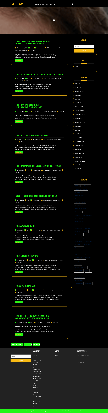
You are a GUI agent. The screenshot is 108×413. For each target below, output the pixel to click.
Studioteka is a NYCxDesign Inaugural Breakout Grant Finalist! (38, 166)
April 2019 (78, 134)
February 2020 (79, 118)
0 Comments (40, 48)
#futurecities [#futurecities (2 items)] (79, 222)
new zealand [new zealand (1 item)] (79, 270)
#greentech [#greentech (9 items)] (78, 228)
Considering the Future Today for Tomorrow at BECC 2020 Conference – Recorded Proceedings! (32, 317)
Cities (42, 4)
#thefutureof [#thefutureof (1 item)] (79, 241)
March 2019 (78, 138)
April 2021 (78, 103)
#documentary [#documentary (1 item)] (87, 215)
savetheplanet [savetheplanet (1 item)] (79, 277)
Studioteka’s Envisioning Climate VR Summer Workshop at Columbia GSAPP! (28, 106)
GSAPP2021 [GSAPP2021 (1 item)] (78, 264)
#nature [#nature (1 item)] (77, 231)
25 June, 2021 (20, 78)
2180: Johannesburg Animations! (26, 256)
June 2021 (78, 95)
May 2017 (77, 165)
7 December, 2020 (22, 322)
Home (37, 4)
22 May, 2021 (20, 200)
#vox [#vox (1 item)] (87, 251)
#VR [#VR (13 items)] (86, 254)
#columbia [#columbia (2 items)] (78, 212)
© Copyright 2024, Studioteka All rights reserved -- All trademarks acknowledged (49, 411)
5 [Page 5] (31, 345)
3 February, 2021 (21, 260)
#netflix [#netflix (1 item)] (85, 231)
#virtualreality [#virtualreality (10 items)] (79, 251)
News (46, 4)
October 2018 (79, 146)
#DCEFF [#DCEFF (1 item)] (86, 212)
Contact (53, 4)
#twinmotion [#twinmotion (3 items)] (87, 244)
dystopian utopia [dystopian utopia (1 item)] (80, 261)
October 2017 (79, 157)
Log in (76, 66)
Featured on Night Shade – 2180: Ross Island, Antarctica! (36, 196)
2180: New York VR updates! (25, 226)
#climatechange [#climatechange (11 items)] (80, 202)
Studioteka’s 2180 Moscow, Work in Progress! (31, 135)
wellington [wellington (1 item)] (88, 283)
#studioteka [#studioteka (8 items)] (78, 235)
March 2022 (78, 87)
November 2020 (80, 114)
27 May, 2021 (20, 170)
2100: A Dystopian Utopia (53, 48)
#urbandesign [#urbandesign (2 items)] (79, 248)
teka (32, 48)
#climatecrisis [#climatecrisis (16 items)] (79, 205)
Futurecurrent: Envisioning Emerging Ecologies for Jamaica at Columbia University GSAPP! (32, 42)
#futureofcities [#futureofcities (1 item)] (79, 225)
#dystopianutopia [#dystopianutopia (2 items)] (80, 218)
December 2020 (80, 111)
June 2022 (78, 83)
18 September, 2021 (22, 48)
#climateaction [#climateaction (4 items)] (79, 195)
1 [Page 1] (22, 345)
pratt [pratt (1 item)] (87, 270)
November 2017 (79, 153)
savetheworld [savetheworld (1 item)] (79, 280)
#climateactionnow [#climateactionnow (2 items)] (81, 199)
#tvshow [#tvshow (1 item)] (77, 244)
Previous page (16, 344)
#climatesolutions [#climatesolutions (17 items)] (80, 208)
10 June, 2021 (20, 139)
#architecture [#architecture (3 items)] (85, 186)
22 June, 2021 (20, 111)
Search (84, 51)
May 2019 (77, 130)
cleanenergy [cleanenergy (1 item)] (78, 257)
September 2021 (80, 91)
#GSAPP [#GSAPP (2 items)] (87, 228)
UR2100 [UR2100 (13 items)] (88, 280)
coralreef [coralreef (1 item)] (88, 257)
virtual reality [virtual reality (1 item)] (79, 283)
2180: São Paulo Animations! (25, 286)
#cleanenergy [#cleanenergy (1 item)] (79, 192)
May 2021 (77, 99)
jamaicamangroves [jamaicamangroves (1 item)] (80, 267)
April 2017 (78, 169)
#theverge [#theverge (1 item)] (89, 241)
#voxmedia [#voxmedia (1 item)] (78, 254)
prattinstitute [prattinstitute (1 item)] (79, 274)
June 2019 (78, 126)
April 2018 (78, 149)
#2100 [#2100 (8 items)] (77, 186)
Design (60, 139)
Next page (36, 344)
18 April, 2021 (20, 230)
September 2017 (80, 161)
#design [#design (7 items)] (77, 215)
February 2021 (79, 107)
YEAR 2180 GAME (17, 4)
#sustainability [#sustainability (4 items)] (79, 238)
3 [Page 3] (27, 345)
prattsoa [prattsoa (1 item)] (88, 274)
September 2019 (80, 122)
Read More (19, 60)
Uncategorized (23, 50)
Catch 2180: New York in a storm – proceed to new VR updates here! (39, 74)
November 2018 (79, 142)
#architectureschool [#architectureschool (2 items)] (81, 189)
